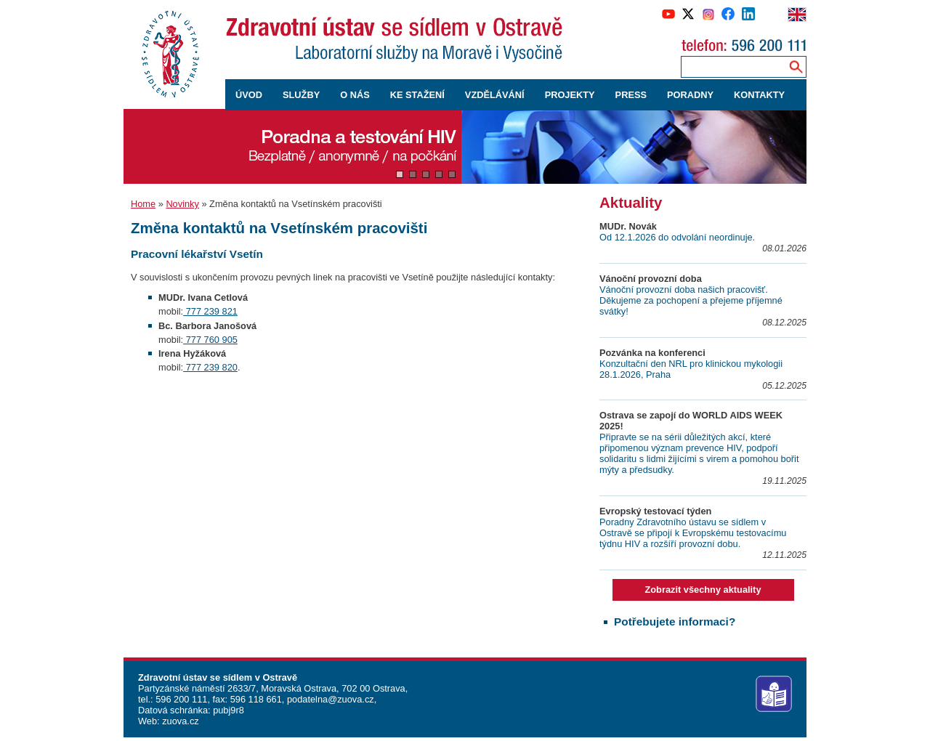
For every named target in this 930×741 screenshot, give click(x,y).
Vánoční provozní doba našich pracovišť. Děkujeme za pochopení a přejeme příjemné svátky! (691, 300)
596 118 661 (254, 699)
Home (143, 203)
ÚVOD (248, 94)
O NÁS (355, 94)
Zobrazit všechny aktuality (702, 589)
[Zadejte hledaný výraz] (731, 66)
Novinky (182, 203)
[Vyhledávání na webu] (796, 66)
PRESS (631, 94)
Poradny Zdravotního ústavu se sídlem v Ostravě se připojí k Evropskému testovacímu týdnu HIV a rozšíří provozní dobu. (692, 533)
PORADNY (690, 94)
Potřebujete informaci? (674, 621)
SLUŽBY (301, 94)
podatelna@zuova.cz (330, 699)
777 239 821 (210, 311)
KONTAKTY (759, 94)
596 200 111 (180, 699)
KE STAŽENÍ (417, 94)
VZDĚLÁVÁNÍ (495, 94)
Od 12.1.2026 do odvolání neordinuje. (677, 237)
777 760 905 (210, 339)
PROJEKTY (570, 94)
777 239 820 (210, 367)
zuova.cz (180, 721)
